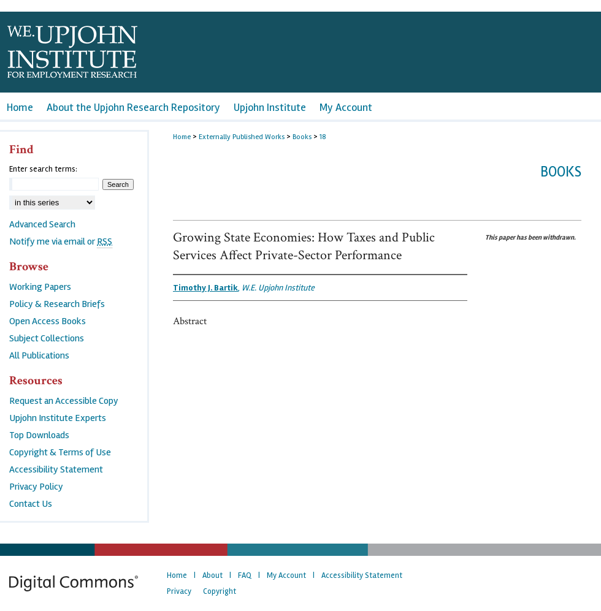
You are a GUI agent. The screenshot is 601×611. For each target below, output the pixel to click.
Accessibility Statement (56, 469)
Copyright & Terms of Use (60, 452)
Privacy (179, 591)
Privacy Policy (36, 486)
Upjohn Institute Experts (57, 418)
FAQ (244, 575)
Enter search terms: (43, 169)
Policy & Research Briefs (57, 304)
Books (302, 137)
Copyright (219, 591)
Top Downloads (39, 435)
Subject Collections (46, 338)
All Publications (39, 355)
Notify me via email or (60, 241)
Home (182, 137)
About (212, 575)
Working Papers (40, 287)
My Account (286, 575)
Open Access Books (47, 321)
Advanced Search (42, 224)
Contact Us (30, 504)
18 (323, 137)
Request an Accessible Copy (63, 401)
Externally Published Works (242, 137)
